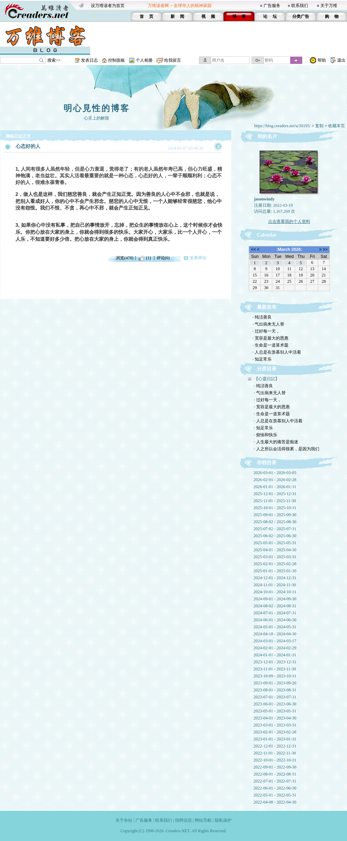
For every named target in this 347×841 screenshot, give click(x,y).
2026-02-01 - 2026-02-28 (275, 479)
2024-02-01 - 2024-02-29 (275, 647)
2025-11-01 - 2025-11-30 (275, 500)
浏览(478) (124, 257)
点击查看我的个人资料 (289, 221)
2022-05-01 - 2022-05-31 (275, 795)
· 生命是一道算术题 (270, 345)
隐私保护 (223, 820)
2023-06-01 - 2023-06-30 (275, 704)
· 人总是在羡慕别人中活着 (277, 352)
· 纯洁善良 (262, 317)
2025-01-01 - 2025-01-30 (275, 570)
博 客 (239, 16)
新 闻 (177, 16)
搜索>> (54, 60)
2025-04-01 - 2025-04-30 (275, 549)
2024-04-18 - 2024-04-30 (275, 633)
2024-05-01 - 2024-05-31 (275, 626)
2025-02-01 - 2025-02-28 (275, 563)
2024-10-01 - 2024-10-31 (275, 591)
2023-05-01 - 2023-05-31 (275, 711)
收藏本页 (336, 125)
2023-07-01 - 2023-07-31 (275, 697)
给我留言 (172, 60)
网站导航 (203, 820)
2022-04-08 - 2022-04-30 (275, 802)
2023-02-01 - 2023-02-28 (275, 732)
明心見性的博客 (97, 108)
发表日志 (89, 60)
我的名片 (267, 136)
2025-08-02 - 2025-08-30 (275, 521)
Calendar (266, 235)
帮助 (322, 60)
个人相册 (144, 60)
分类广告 (300, 16)
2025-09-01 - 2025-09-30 (275, 514)
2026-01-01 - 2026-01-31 (275, 486)
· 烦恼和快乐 (265, 434)
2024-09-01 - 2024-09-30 (275, 598)
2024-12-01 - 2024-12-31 (275, 577)
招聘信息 (183, 820)
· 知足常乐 (262, 359)
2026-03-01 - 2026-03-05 (275, 472)
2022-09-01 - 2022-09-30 (275, 767)
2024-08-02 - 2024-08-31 (275, 605)
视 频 (208, 16)
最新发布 (266, 307)
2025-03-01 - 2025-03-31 (275, 556)
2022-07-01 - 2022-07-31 (275, 781)
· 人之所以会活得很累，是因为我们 (286, 448)
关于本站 (123, 820)
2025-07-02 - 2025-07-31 (275, 528)
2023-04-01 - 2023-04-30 (275, 718)
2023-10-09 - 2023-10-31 (275, 676)
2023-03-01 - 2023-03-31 (275, 725)
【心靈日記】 (266, 378)
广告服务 (271, 5)
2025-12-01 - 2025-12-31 (275, 493)
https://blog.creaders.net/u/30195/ (282, 125)
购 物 (332, 16)
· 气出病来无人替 (268, 324)
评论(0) (163, 257)
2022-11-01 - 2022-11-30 (275, 753)
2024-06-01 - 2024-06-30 (275, 619)
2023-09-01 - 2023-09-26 (275, 683)
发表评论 (197, 257)
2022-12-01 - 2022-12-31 (275, 746)
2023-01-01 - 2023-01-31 (275, 739)
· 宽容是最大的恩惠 (270, 338)
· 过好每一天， (266, 331)
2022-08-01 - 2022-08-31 (275, 774)
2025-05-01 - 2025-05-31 (275, 542)
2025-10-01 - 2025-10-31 (275, 507)
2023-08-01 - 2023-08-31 (275, 690)
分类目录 (266, 368)
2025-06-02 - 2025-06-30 (275, 535)
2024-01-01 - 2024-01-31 (275, 654)
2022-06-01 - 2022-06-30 (275, 788)
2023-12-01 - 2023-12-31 (275, 661)
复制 (319, 125)
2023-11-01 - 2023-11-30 (275, 668)
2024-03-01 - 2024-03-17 (275, 640)
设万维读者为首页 (108, 5)
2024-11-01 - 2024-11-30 (275, 584)
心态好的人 (28, 146)
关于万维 (328, 5)
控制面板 (116, 60)
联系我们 (299, 5)
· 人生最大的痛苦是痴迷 (276, 441)
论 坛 (270, 16)
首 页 (146, 16)
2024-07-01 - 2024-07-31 (275, 612)
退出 (341, 60)
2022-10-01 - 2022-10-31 (275, 760)
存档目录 (266, 462)
